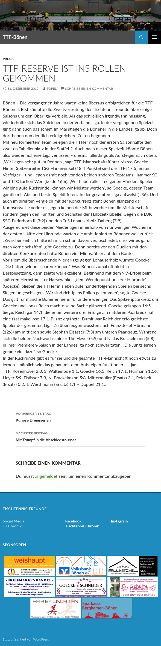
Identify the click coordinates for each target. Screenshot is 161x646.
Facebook (73, 521)
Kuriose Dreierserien (80, 416)
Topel (51, 88)
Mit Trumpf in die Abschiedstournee (80, 436)
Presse (8, 59)
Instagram (119, 521)
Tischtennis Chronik (82, 526)
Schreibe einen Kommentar (89, 88)
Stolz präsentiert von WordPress (26, 639)
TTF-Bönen (15, 37)
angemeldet (46, 476)
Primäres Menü (154, 37)
